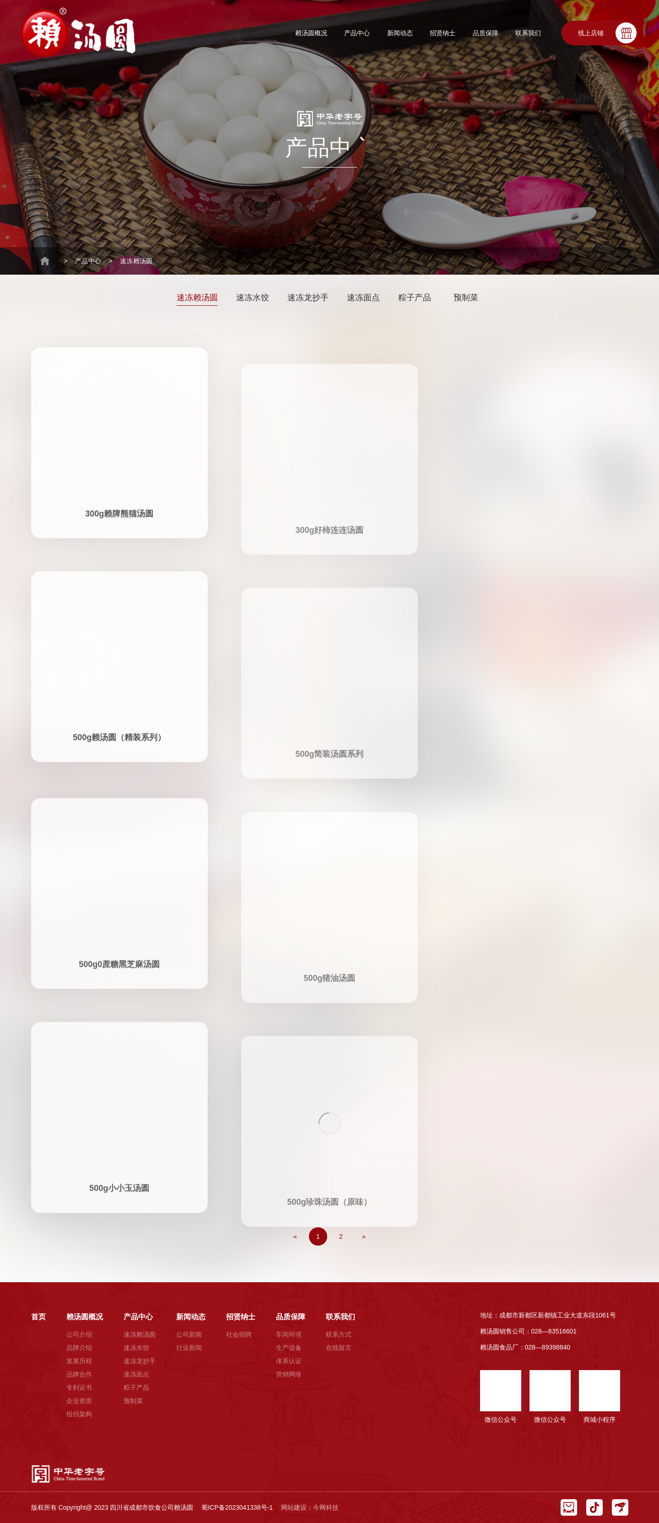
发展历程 (79, 1361)
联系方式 (338, 1334)
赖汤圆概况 (311, 33)
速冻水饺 (252, 297)
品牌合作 (79, 1374)
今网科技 (326, 1507)
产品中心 (357, 33)
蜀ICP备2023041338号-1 (237, 1507)
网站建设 (294, 1507)
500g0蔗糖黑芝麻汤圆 (119, 939)
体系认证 (289, 1361)
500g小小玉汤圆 (119, 1163)
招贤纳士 (442, 33)
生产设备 (289, 1347)
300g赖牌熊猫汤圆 (119, 486)
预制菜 (466, 297)
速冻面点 (363, 297)
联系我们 (528, 33)
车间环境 (289, 1334)
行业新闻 (189, 1347)
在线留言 (338, 1347)
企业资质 (79, 1400)
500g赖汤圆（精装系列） (119, 710)
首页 (38, 1317)
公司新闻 (189, 1334)
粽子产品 (414, 297)
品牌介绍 (79, 1347)
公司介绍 (79, 1334)
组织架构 (79, 1414)
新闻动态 (400, 33)
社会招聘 (239, 1334)
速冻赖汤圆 (136, 261)
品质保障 (485, 33)
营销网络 (289, 1374)
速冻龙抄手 (308, 297)
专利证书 (79, 1387)
